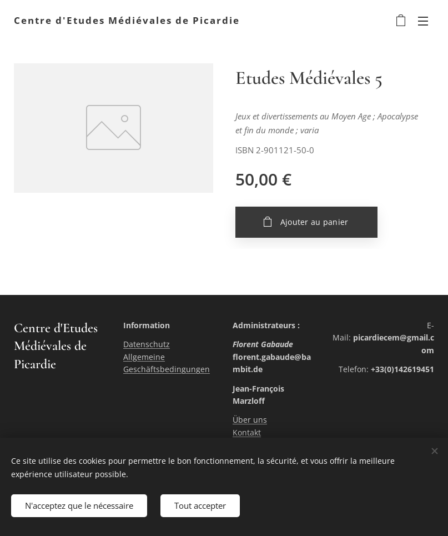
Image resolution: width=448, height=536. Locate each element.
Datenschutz (146, 344)
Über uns (250, 419)
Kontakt (247, 432)
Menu (423, 21)
